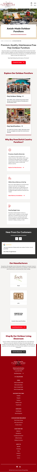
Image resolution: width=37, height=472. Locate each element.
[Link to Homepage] (18, 363)
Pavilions (18, 400)
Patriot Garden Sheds (18, 389)
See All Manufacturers (17, 327)
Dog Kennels (18, 404)
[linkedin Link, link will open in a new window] (20, 467)
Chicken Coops (18, 402)
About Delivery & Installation (15, 195)
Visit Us (18, 458)
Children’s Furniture (18, 440)
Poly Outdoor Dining (18, 420)
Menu (35, 5)
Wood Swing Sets (18, 413)
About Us (18, 444)
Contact (18, 455)
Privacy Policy (25, 470)
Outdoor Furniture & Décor (18, 418)
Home (2, 40)
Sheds (18, 380)
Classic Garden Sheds (18, 382)
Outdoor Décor (18, 424)
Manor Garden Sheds (18, 387)
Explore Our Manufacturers (15, 167)
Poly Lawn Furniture (18, 422)
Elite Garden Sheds (18, 384)
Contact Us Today (17, 62)
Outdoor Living (7, 40)
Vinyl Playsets (18, 411)
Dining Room (18, 433)
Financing (18, 448)
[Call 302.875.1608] (31, 4)
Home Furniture (18, 428)
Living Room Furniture (18, 435)
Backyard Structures (18, 393)
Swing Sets (18, 408)
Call (31, 5)
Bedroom (18, 431)
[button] (16, 238)
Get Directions (17, 373)
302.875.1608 (19, 376)
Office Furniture (18, 438)
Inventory (18, 453)
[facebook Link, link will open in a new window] (17, 467)
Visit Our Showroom (17, 351)
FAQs (18, 451)
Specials (18, 446)
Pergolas (18, 398)
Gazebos (18, 395)
